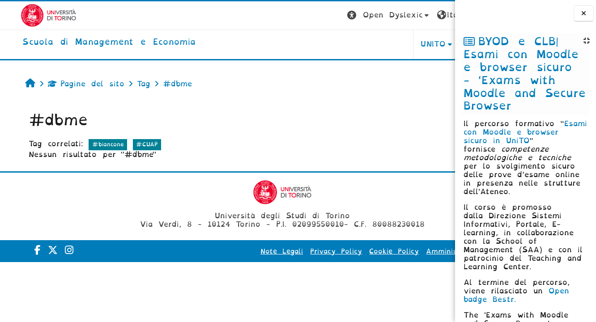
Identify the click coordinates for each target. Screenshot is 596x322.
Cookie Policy (305, 251)
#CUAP (131, 144)
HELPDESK (398, 44)
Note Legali (192, 251)
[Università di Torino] (28, 15)
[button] (299, 15)
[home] (88, 42)
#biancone (91, 144)
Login (437, 15)
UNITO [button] (344, 44)
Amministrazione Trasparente (391, 251)
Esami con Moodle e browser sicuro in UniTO (525, 132)
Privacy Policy (247, 251)
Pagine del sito (70, 84)
